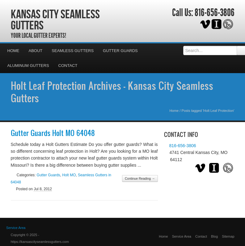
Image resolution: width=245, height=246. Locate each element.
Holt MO (69, 175)
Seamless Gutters (73, 50)
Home (13, 50)
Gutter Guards (120, 50)
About (36, 50)
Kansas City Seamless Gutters (55, 19)
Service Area (181, 236)
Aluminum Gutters (28, 65)
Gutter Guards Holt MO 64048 (53, 133)
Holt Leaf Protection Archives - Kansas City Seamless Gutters (112, 92)
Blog (214, 236)
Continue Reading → (140, 178)
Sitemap (228, 236)
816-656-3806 (214, 13)
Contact (68, 65)
